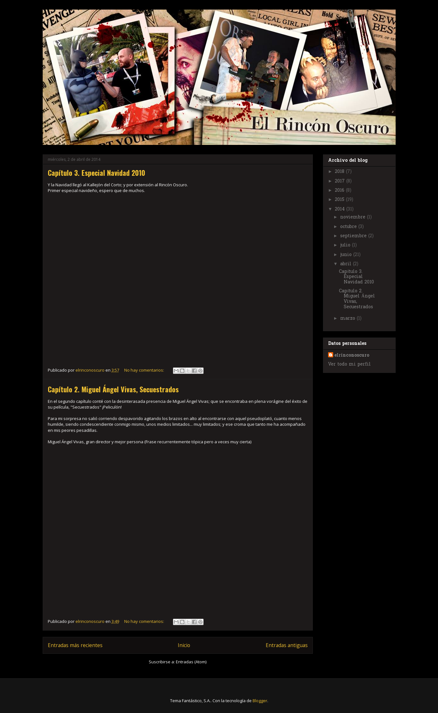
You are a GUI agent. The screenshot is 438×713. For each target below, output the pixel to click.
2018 (340, 171)
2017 (340, 181)
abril (346, 264)
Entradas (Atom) (191, 662)
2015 (340, 199)
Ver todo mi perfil (349, 364)
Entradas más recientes (75, 645)
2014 (340, 209)
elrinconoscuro (351, 355)
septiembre (354, 236)
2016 (340, 190)
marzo (348, 318)
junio (346, 255)
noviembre (353, 217)
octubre (349, 227)
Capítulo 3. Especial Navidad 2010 (96, 173)
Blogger (260, 700)
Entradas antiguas (287, 645)
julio (346, 245)
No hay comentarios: (144, 370)
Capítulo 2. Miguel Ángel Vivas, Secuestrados (113, 389)
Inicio (184, 645)
